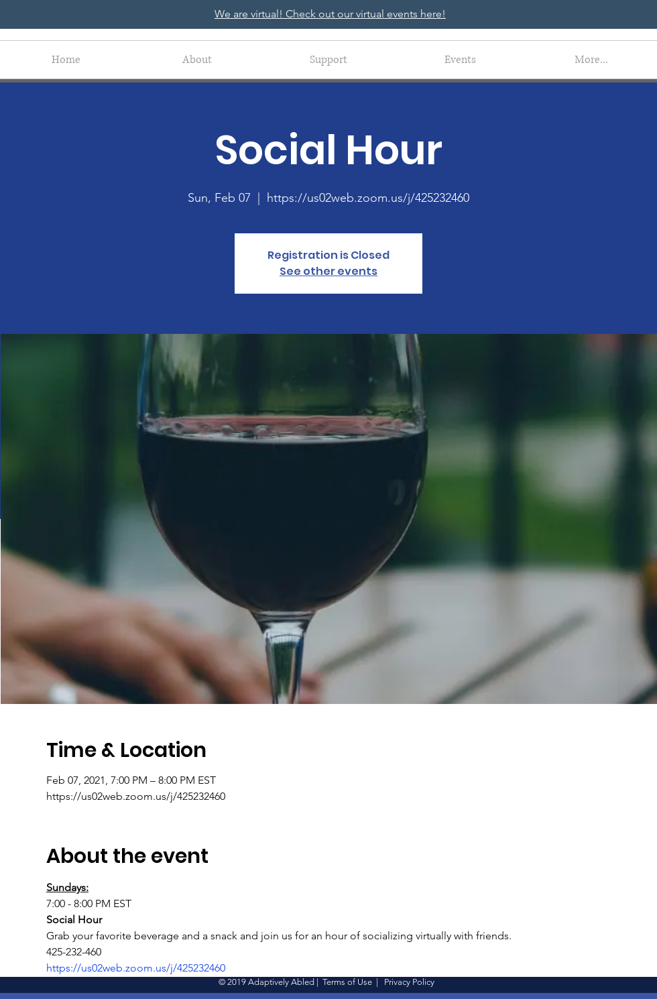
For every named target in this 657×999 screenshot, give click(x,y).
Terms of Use (347, 982)
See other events (328, 271)
